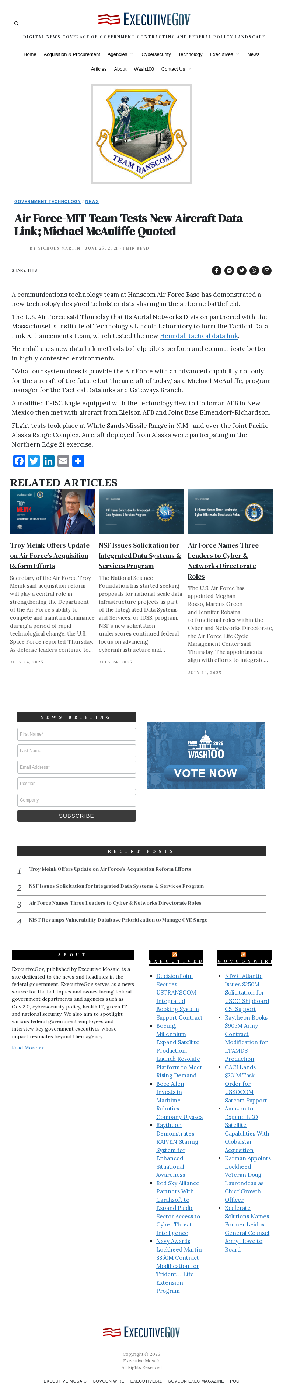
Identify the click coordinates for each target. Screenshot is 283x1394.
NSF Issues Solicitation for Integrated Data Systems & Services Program (140, 555)
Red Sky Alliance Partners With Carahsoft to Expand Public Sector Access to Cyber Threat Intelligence (178, 1199)
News (253, 54)
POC (240, 1372)
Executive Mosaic (61, 1372)
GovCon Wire (107, 1372)
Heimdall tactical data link (199, 336)
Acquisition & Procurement (72, 54)
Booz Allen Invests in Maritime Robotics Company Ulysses (179, 1092)
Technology (190, 54)
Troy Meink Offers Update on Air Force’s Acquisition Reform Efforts (50, 555)
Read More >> (28, 1039)
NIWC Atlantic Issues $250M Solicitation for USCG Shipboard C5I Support (247, 984)
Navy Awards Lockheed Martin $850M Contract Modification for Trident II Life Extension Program (179, 1257)
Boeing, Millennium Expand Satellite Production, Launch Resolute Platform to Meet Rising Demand (179, 1042)
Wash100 (144, 69)
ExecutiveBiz (182, 953)
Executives (221, 54)
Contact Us (173, 69)
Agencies (117, 54)
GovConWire (246, 953)
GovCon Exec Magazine (199, 1372)
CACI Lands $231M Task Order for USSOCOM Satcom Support (246, 1075)
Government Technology (47, 201)
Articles (99, 69)
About (120, 69)
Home (30, 54)
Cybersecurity (156, 54)
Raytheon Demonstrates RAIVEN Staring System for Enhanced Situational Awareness (177, 1141)
